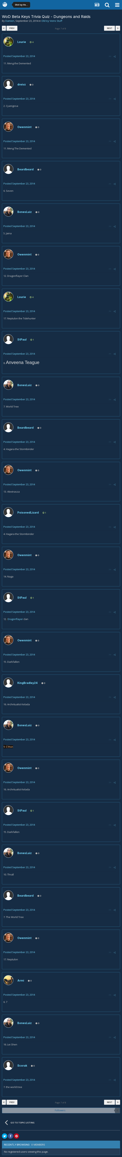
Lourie (21, 41)
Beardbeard (25, 169)
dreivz (21, 84)
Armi (20, 980)
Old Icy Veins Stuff (51, 21)
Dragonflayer (15, 619)
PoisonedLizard (28, 512)
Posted (19, 56)
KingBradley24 (27, 682)
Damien (9, 21)
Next (109, 28)
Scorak (22, 1065)
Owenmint (24, 127)
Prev (12, 28)
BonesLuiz (24, 211)
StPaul (22, 339)
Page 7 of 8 (61, 28)
